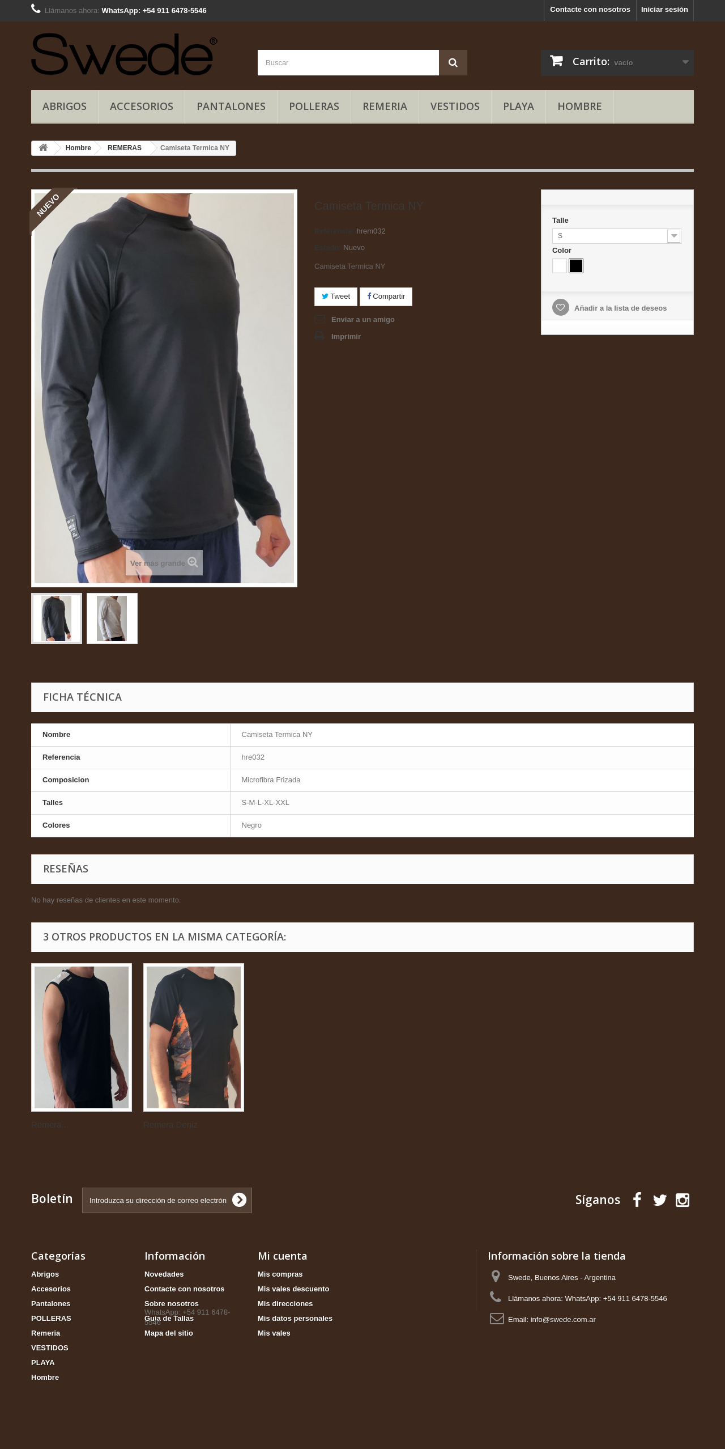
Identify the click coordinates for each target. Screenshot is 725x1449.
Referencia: (334, 231)
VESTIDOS (455, 106)
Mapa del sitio (168, 1333)
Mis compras (280, 1274)
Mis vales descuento (293, 1289)
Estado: (328, 247)
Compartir (386, 296)
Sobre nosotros (171, 1303)
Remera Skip (55, 1124)
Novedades (164, 1274)
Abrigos (64, 106)
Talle (561, 220)
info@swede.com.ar (563, 1319)
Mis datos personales (295, 1318)
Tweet (336, 296)
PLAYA (518, 106)
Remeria (384, 106)
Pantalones (231, 106)
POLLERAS (314, 106)
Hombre (579, 106)
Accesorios (141, 106)
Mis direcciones (285, 1303)
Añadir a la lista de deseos (620, 308)
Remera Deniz (282, 1124)
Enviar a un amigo (363, 319)
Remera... (162, 1124)
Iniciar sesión (664, 9)
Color (563, 250)
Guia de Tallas (169, 1318)
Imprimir (346, 336)
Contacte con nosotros (590, 9)
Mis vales (274, 1333)
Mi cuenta (283, 1255)
